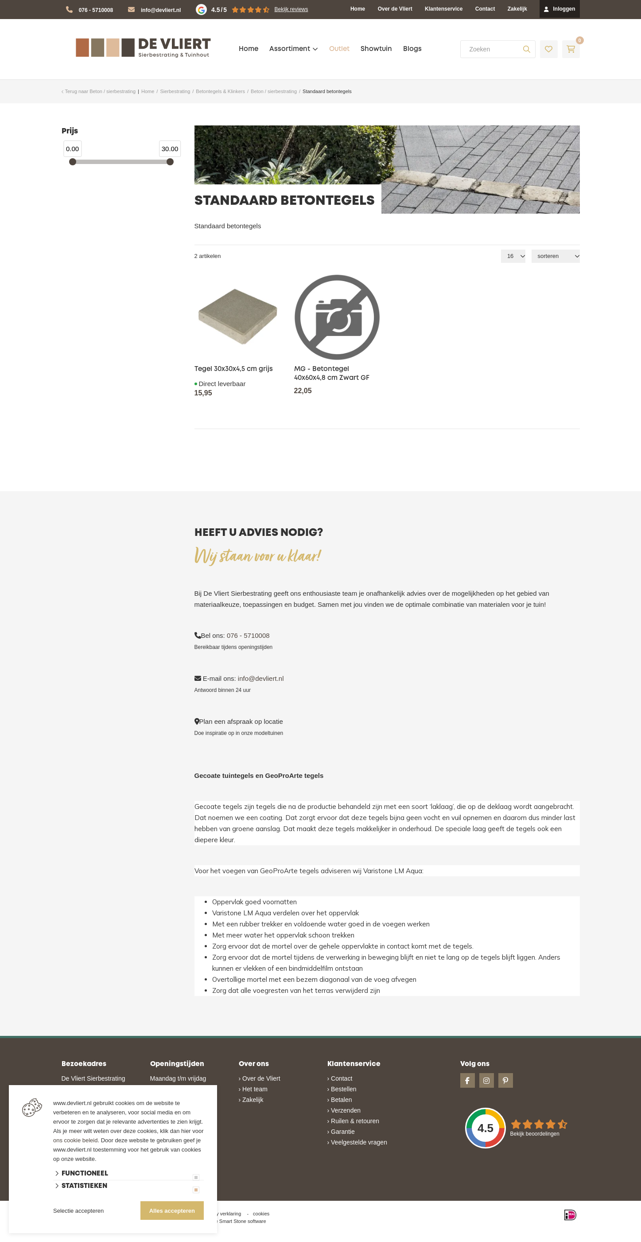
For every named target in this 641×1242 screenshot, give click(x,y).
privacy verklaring (222, 1213)
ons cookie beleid (75, 1140)
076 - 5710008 (96, 10)
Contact (485, 9)
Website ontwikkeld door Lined (253, 1238)
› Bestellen (342, 1089)
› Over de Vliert (259, 1078)
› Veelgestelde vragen (357, 1142)
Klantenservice (443, 9)
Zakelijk (517, 9)
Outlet (339, 49)
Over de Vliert (395, 9)
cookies (261, 1213)
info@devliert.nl (161, 10)
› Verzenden (344, 1110)
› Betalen (339, 1099)
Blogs (412, 49)
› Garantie (341, 1131)
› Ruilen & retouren (353, 1121)
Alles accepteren (172, 1210)
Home (357, 9)
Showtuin (376, 49)
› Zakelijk (251, 1099)
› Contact (340, 1078)
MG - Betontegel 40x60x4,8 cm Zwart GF (331, 373)
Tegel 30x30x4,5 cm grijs (233, 369)
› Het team (253, 1089)
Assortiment (289, 49)
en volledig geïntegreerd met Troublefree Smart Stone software (355, 1238)
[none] (527, 49)
